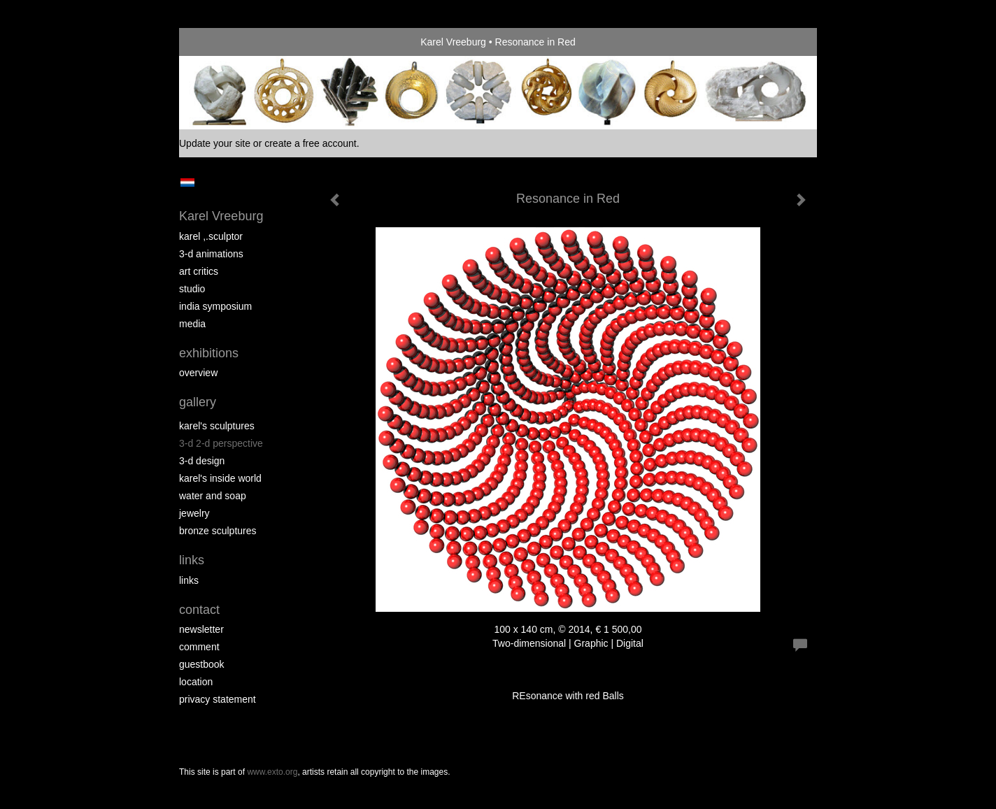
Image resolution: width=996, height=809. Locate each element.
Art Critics (198, 271)
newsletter (201, 629)
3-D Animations (211, 253)
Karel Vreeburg (453, 42)
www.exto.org (272, 772)
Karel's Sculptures (217, 425)
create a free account (310, 143)
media (192, 323)
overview (198, 372)
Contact (199, 610)
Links (191, 560)
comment (199, 646)
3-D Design (202, 460)
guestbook (202, 664)
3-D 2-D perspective (221, 443)
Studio (192, 288)
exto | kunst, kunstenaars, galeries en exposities (218, 42)
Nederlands (187, 182)
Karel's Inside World (220, 478)
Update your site (214, 143)
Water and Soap (212, 495)
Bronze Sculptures (218, 530)
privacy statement (217, 699)
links (189, 580)
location (196, 681)
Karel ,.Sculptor (211, 236)
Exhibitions (209, 353)
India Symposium (215, 306)
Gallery (197, 402)
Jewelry (194, 513)
